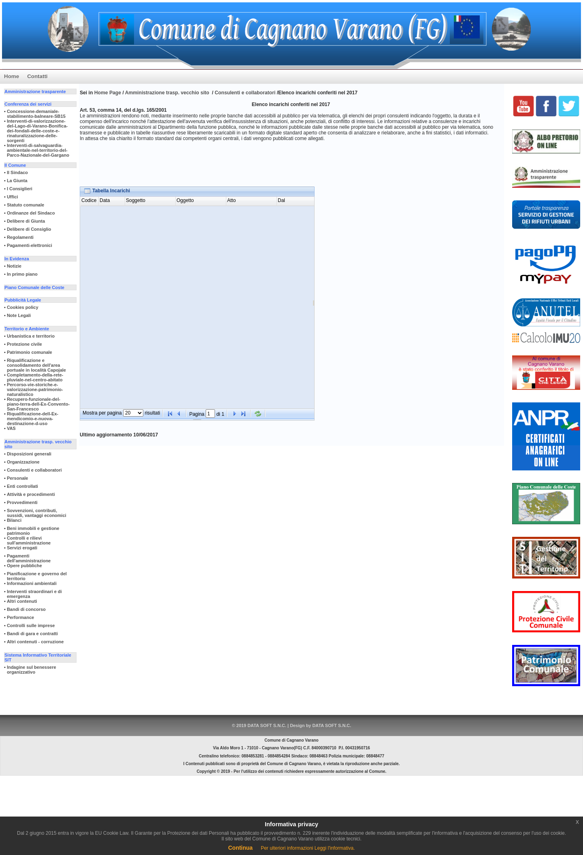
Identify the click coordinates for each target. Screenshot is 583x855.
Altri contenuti (22, 601)
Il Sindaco (17, 172)
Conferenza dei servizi (27, 104)
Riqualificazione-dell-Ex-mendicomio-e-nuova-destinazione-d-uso (32, 418)
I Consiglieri (19, 188)
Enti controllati (22, 486)
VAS (11, 428)
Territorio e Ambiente (26, 328)
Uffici (12, 196)
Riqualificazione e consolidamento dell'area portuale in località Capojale (36, 365)
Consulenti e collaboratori (34, 470)
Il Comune (15, 165)
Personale (17, 478)
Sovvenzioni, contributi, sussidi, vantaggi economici (36, 513)
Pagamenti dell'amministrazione (29, 558)
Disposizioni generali (29, 453)
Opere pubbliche (24, 565)
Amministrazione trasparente (35, 91)
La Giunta (17, 180)
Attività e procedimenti (31, 494)
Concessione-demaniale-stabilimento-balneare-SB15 (36, 114)
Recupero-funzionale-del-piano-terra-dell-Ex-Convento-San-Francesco (38, 404)
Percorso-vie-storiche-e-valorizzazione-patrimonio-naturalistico (35, 389)
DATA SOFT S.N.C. (331, 725)
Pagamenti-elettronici (29, 245)
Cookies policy (22, 307)
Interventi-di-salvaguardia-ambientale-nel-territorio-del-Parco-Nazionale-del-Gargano (38, 150)
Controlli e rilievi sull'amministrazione (29, 540)
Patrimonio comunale (29, 352)
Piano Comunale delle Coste (34, 287)
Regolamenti (20, 237)
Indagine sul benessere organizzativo (31, 669)
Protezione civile (24, 344)
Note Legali (19, 315)
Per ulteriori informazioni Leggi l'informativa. (308, 848)
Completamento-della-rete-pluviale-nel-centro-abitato (35, 377)
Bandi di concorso (26, 609)
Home (11, 76)
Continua (240, 847)
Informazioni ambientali (32, 583)
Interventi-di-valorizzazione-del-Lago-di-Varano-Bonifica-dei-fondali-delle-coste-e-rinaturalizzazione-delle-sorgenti (37, 131)
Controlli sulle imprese (31, 625)
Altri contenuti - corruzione (35, 641)
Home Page (108, 93)
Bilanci (14, 520)
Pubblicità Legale (22, 300)
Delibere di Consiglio (29, 229)
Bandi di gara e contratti (32, 633)
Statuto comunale (25, 204)
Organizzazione (23, 461)
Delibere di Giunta (26, 221)
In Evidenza (16, 258)
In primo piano (22, 274)
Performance (20, 617)
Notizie (14, 266)
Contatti (37, 76)
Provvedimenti (22, 502)
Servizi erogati (22, 547)
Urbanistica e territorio (31, 336)
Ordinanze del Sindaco (31, 213)
